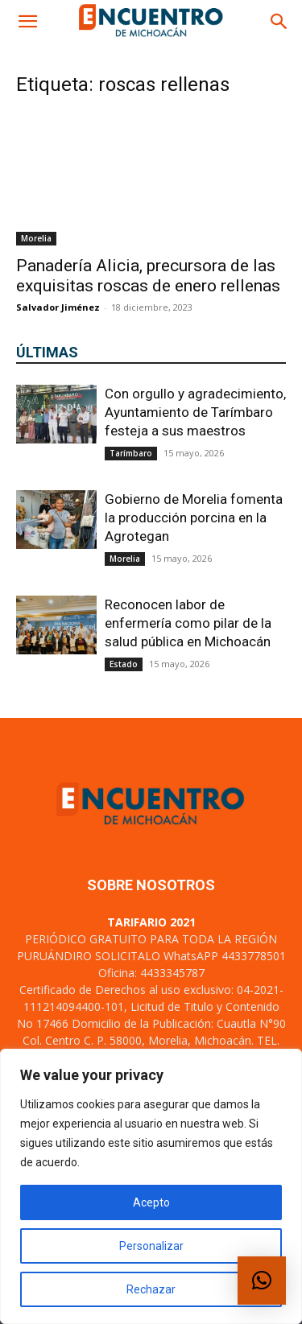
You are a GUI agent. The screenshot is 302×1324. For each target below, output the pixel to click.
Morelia (36, 238)
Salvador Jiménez (58, 307)
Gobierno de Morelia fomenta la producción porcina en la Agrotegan (194, 517)
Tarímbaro (131, 453)
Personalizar (151, 1245)
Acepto (151, 1202)
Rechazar (151, 1289)
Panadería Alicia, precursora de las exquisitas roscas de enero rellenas (148, 275)
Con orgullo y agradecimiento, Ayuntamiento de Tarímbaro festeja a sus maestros (195, 412)
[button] (27, 21)
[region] (151, 1186)
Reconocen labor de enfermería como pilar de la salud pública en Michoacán (188, 623)
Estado (124, 664)
